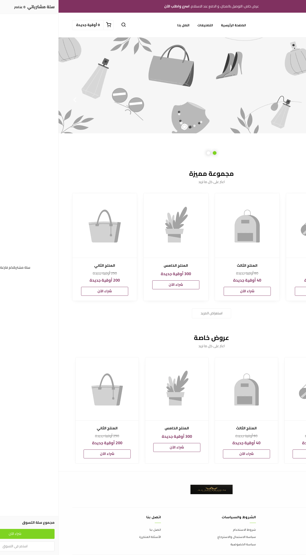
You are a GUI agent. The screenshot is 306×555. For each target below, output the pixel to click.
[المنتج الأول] (260, 225)
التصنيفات (146, 25)
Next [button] (16, 99)
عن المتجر (285, 530)
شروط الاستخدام (186, 530)
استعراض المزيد (153, 313)
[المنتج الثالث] (188, 225)
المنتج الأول (260, 265)
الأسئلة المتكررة (91, 537)
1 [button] (156, 153)
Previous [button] (290, 99)
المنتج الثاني (46, 265)
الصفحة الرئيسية (174, 25)
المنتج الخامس (117, 265)
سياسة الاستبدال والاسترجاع (178, 537)
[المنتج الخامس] (117, 225)
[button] (65, 25)
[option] (153, 99)
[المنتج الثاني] (46, 225)
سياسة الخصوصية (184, 545)
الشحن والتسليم (281, 545)
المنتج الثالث (188, 265)
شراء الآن (260, 291)
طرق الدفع (285, 537)
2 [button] (150, 153)
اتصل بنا (125, 25)
